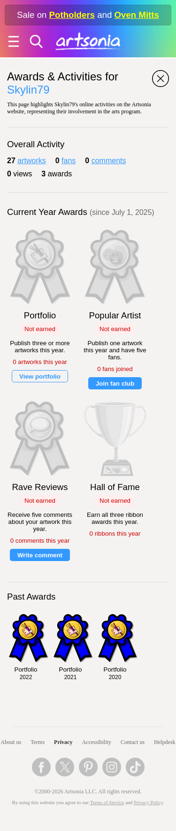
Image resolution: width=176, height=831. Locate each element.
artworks (31, 161)
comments (109, 161)
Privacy (63, 742)
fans (68, 161)
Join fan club (115, 383)
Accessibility (96, 742)
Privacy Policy (148, 802)
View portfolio (40, 376)
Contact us (133, 742)
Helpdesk (164, 742)
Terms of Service (107, 802)
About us (11, 742)
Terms (38, 742)
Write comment (39, 555)
